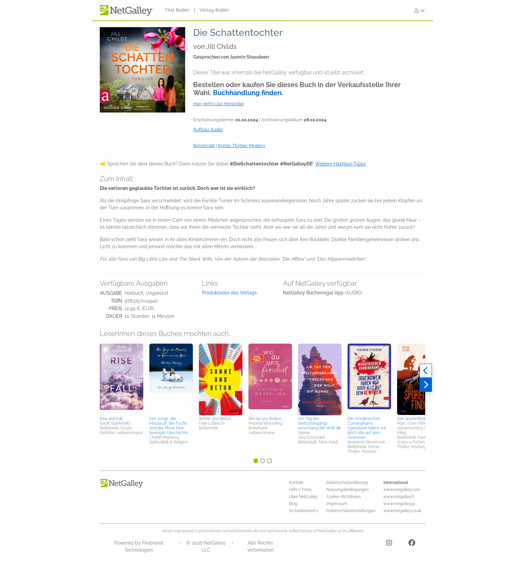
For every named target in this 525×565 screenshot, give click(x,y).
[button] (121, 379)
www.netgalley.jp (399, 503)
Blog (293, 503)
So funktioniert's (303, 510)
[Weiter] (426, 385)
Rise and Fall (111, 418)
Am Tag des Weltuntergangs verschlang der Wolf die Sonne (319, 425)
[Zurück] (426, 371)
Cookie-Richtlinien (343, 496)
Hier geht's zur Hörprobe (218, 103)
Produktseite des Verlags (229, 292)
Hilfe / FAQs (300, 489)
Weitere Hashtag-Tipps (340, 163)
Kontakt (296, 482)
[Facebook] (411, 544)
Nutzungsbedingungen (347, 489)
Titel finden (177, 10)
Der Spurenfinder (412, 418)
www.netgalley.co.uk (402, 510)
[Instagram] (389, 544)
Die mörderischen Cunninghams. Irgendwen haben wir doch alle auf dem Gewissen (367, 428)
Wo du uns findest (265, 418)
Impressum (336, 503)
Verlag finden (214, 10)
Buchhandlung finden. (248, 93)
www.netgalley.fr (398, 496)
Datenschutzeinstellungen (350, 510)
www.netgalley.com (401, 489)
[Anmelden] (419, 10)
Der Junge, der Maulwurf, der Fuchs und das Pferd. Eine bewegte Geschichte (168, 425)
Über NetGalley (303, 496)
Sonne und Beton (215, 418)
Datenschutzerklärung (347, 482)
